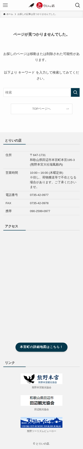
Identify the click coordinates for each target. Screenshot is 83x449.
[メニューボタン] (5, 5)
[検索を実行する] (75, 92)
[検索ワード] (41, 92)
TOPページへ (41, 108)
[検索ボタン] (77, 5)
